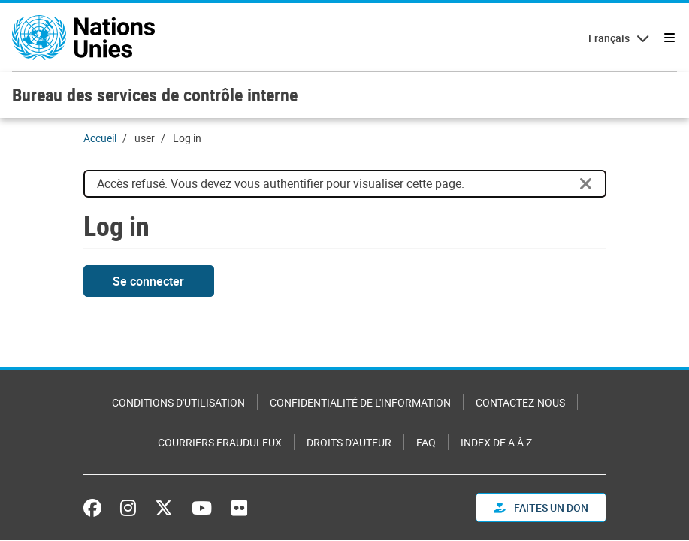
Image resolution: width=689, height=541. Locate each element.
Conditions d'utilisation (178, 402)
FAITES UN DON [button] (541, 507)
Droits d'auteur (349, 442)
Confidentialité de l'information (360, 402)
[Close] (586, 184)
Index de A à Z (496, 442)
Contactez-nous (520, 402)
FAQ (426, 442)
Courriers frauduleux (220, 442)
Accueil (99, 138)
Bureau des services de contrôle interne (155, 95)
